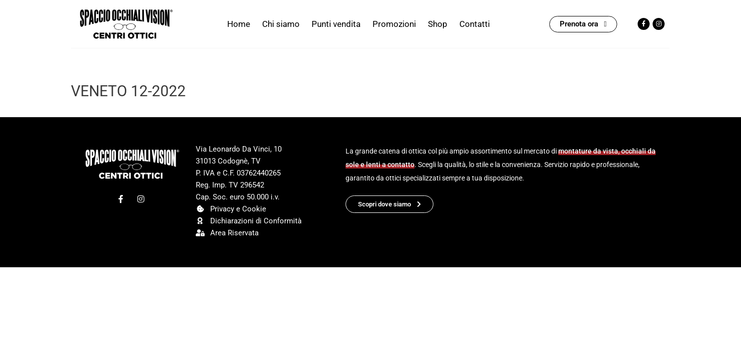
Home (238, 24)
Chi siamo (281, 24)
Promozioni (394, 24)
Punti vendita (336, 24)
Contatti (474, 24)
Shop (437, 24)
